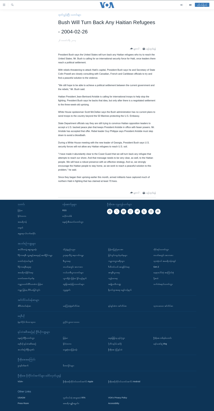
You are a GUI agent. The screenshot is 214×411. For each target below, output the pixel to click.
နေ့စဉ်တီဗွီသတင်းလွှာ (26, 338)
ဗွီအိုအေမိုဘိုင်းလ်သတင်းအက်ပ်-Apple (78, 381)
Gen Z (156, 267)
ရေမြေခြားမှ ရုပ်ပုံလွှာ (116, 338)
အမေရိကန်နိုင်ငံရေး (25, 272)
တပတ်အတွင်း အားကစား (73, 267)
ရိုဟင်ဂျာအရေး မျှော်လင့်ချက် (120, 290)
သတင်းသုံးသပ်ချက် (25, 261)
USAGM (21, 397)
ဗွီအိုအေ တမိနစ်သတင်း (162, 338)
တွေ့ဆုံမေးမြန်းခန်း (70, 349)
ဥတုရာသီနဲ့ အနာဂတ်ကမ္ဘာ (73, 255)
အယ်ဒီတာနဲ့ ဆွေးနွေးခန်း (27, 249)
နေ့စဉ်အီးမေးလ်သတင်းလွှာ (73, 222)
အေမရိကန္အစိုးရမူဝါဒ (71, 403)
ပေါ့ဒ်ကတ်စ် (67, 216)
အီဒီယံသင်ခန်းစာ (24, 306)
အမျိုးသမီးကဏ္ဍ (114, 284)
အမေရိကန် (22, 222)
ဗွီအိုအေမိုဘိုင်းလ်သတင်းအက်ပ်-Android (124, 381)
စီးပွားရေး (67, 261)
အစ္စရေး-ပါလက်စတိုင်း (27, 233)
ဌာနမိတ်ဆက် (23, 365)
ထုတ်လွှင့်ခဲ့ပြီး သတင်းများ (69, 15)
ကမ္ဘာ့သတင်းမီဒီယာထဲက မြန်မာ (30, 284)
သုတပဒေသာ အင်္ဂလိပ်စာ (163, 306)
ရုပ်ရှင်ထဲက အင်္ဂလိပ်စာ (117, 306)
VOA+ (20, 381)
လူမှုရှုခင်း (66, 290)
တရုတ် (20, 227)
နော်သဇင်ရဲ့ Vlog (160, 344)
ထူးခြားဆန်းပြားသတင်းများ (73, 284)
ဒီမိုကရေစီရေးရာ (24, 267)
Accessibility (113, 403)
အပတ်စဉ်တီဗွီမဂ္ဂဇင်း (26, 349)
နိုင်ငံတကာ (22, 216)
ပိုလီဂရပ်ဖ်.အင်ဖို (115, 344)
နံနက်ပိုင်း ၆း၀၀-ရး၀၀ (27, 322)
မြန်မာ (20, 210)
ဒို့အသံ (155, 278)
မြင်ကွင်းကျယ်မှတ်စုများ (117, 255)
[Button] (134, 48)
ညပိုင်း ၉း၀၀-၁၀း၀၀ (71, 322)
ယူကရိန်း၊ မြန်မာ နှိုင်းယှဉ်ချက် (75, 278)
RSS (64, 210)
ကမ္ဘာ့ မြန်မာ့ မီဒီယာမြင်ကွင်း (29, 290)
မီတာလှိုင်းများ (68, 365)
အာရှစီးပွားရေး (114, 272)
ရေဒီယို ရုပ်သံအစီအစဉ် (27, 344)
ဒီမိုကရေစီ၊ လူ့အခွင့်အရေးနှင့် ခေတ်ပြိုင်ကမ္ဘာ (35, 255)
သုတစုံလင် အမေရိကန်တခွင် (164, 261)
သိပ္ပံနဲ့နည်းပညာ (69, 249)
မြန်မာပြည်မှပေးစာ (115, 249)
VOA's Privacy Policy (117, 397)
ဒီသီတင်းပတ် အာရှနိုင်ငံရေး (119, 267)
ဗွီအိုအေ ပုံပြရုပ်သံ (115, 349)
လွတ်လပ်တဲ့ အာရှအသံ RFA (74, 397)
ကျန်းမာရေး (113, 278)
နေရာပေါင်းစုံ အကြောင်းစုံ (163, 272)
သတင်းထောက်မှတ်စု (26, 278)
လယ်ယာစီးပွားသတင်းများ (73, 272)
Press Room (23, 403)
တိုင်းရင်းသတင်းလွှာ (161, 249)
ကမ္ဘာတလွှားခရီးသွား (116, 261)
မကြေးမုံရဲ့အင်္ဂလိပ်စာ (71, 306)
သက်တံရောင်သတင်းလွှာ (163, 284)
